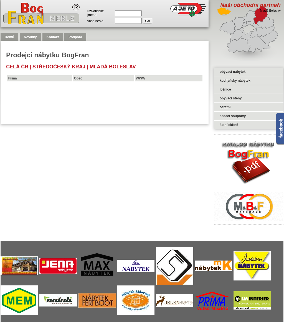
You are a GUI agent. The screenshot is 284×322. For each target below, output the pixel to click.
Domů (9, 37)
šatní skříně (229, 125)
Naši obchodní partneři (250, 5)
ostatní (225, 107)
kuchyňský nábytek (235, 81)
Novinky (30, 37)
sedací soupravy (233, 116)
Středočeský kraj (58, 66)
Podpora (75, 37)
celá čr (17, 66)
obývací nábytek (232, 72)
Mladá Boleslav (113, 66)
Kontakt (53, 37)
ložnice (225, 89)
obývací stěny (231, 98)
